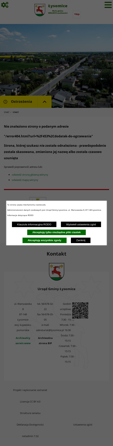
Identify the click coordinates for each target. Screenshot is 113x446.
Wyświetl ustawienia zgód (81, 224)
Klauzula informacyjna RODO (34, 224)
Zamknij (80, 240)
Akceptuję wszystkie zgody (44, 240)
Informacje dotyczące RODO (20, 215)
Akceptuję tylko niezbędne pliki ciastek (56, 232)
